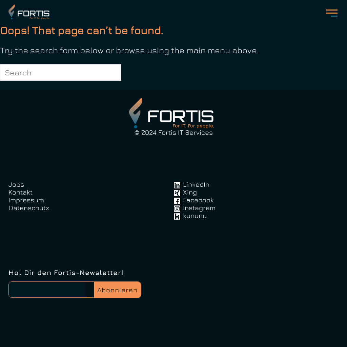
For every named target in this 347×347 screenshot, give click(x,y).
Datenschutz (28, 208)
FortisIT (30, 11)
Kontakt (20, 192)
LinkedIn (196, 184)
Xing (190, 192)
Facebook (198, 200)
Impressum (26, 200)
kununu (195, 215)
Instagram (199, 208)
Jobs (16, 184)
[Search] (112, 72)
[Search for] (60, 72)
